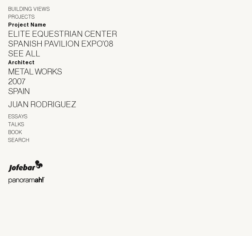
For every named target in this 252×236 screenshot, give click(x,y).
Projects (21, 17)
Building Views (29, 9)
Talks (16, 124)
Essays (18, 116)
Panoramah (26, 180)
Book (15, 132)
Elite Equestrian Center (66, 33)
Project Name (27, 25)
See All (28, 53)
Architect (21, 62)
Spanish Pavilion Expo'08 (65, 43)
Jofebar (25, 166)
